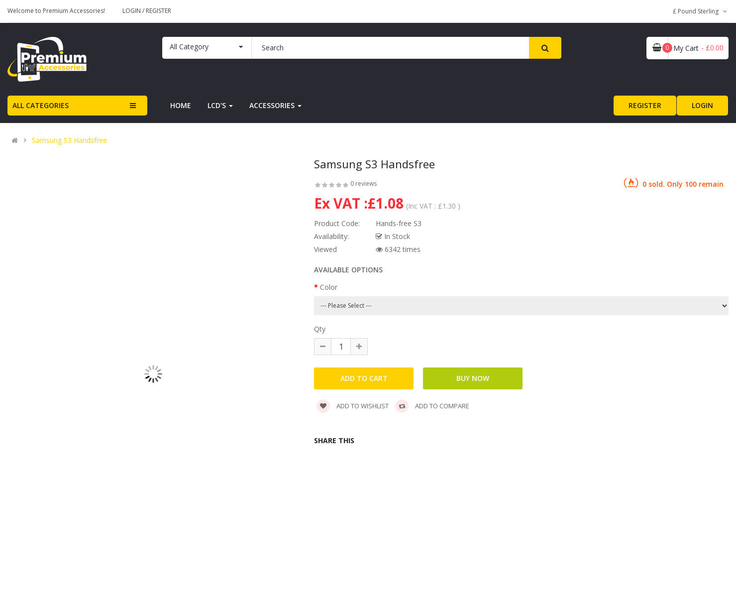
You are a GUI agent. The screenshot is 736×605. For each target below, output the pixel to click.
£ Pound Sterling (701, 11)
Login (132, 10)
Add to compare (432, 405)
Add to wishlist (352, 405)
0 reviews (363, 183)
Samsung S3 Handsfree (69, 140)
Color (328, 287)
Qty (319, 329)
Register (158, 10)
